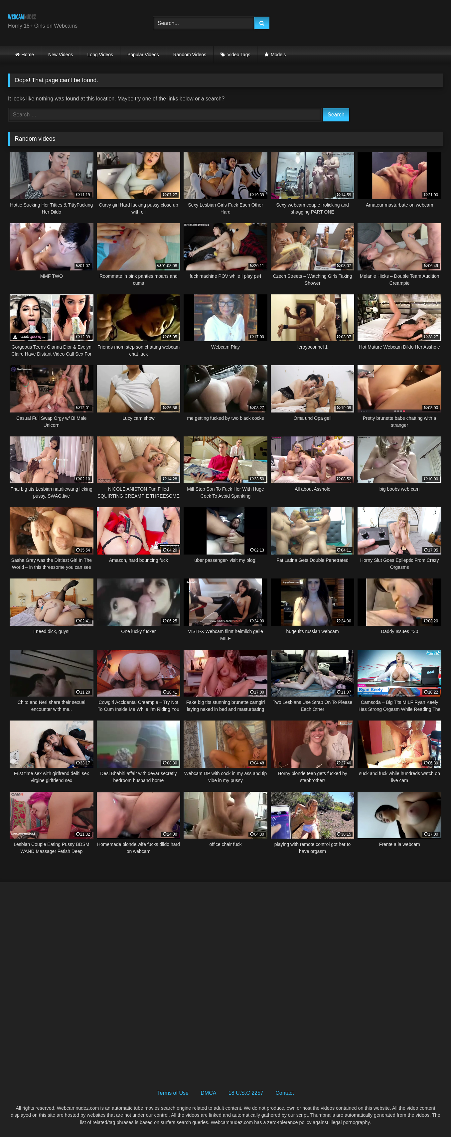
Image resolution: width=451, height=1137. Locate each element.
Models (278, 54)
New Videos (60, 54)
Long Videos (100, 54)
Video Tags (238, 54)
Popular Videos (143, 54)
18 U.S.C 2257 (245, 1093)
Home (28, 54)
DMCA (208, 1093)
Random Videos (189, 54)
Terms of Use (173, 1093)
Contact (284, 1093)
